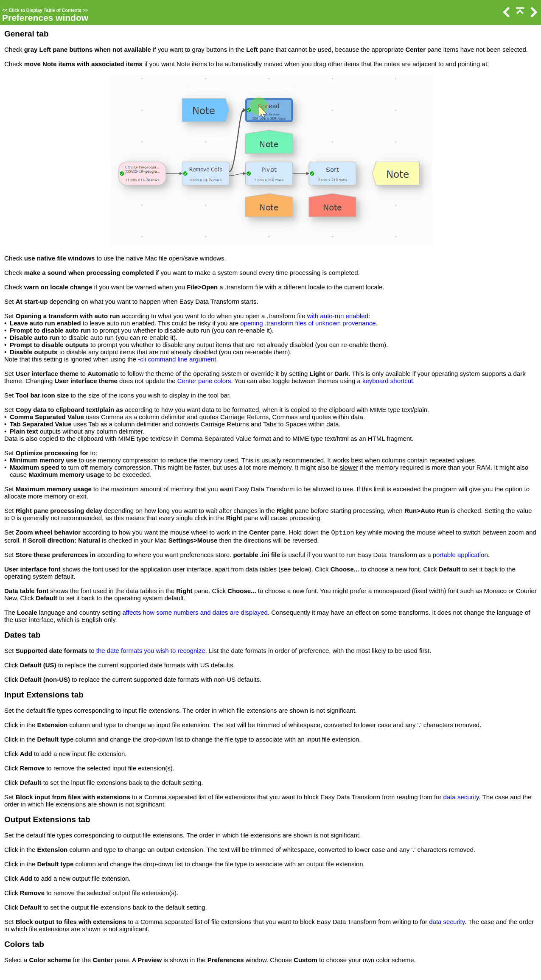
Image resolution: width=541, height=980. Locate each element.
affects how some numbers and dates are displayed (195, 612)
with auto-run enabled (337, 315)
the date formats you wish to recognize (150, 650)
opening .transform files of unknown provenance (308, 323)
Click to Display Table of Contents (44, 10)
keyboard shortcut (387, 380)
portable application (460, 554)
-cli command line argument (177, 359)
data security (461, 797)
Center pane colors (204, 380)
